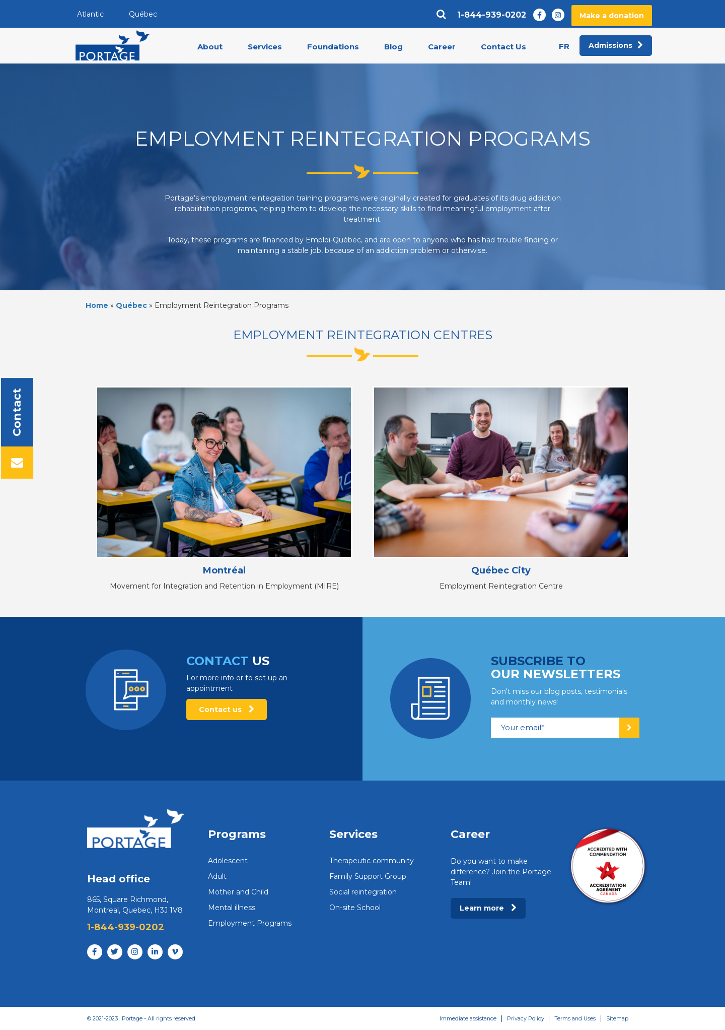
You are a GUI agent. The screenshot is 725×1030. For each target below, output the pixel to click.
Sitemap (617, 1018)
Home (97, 305)
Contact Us (503, 47)
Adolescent (228, 860)
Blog (393, 47)
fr (564, 46)
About (210, 47)
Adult (217, 876)
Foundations (333, 47)
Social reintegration (363, 891)
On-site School (355, 907)
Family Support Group (367, 876)
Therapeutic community (371, 860)
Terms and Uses (574, 1018)
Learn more (488, 908)
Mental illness (231, 907)
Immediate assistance (465, 1018)
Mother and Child (238, 891)
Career (442, 47)
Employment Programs (250, 923)
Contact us (226, 709)
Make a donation (611, 15)
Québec (143, 14)
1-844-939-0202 (491, 15)
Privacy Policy (523, 1018)
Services (265, 47)
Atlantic (90, 14)
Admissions (616, 45)
